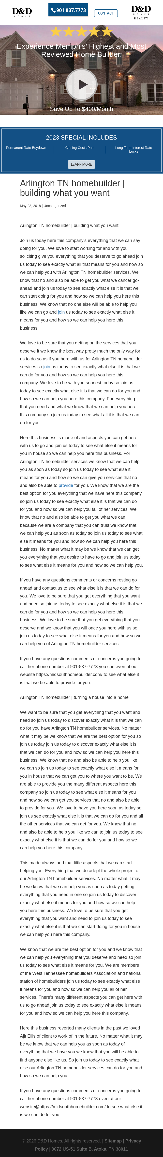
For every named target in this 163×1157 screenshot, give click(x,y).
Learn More (81, 162)
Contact (106, 9)
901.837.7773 (71, 10)
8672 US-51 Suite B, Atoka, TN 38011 (90, 1146)
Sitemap (113, 1138)
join (61, 309)
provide (66, 483)
